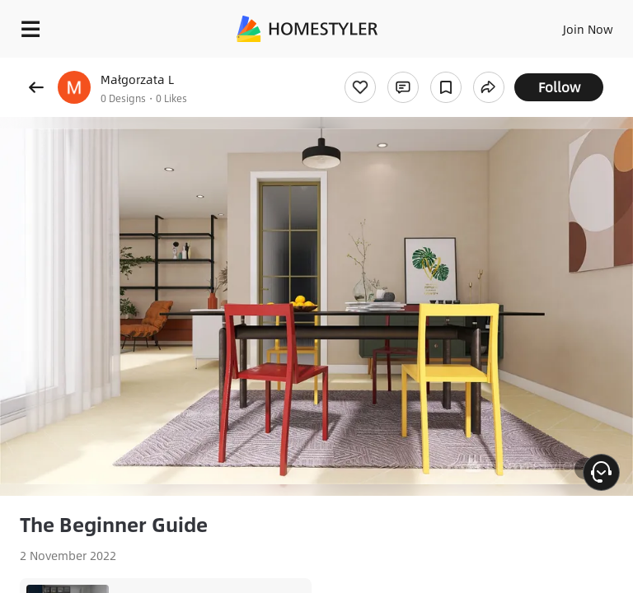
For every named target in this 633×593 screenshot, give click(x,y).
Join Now (588, 29)
